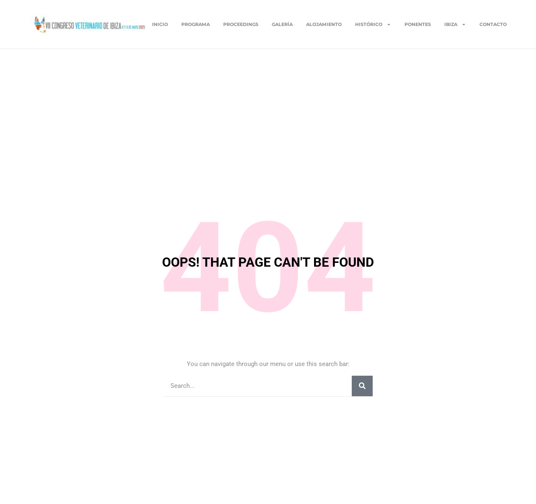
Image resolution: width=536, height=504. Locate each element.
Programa (195, 24)
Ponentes (418, 24)
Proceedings (240, 24)
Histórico (373, 24)
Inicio (160, 24)
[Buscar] (362, 386)
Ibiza (455, 24)
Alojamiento (324, 24)
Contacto (493, 24)
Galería (282, 24)
